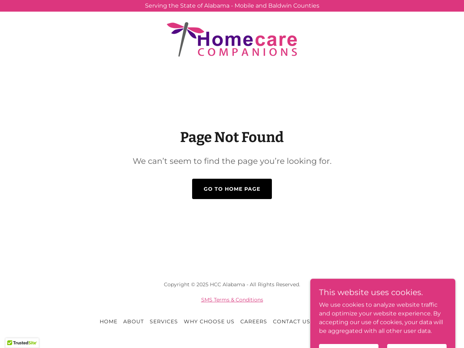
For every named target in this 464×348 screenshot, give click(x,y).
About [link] (133, 321)
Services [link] (164, 321)
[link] (232, 39)
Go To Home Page (232, 189)
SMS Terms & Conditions (232, 299)
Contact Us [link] (291, 321)
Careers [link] (253, 321)
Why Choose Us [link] (209, 321)
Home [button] (108, 321)
